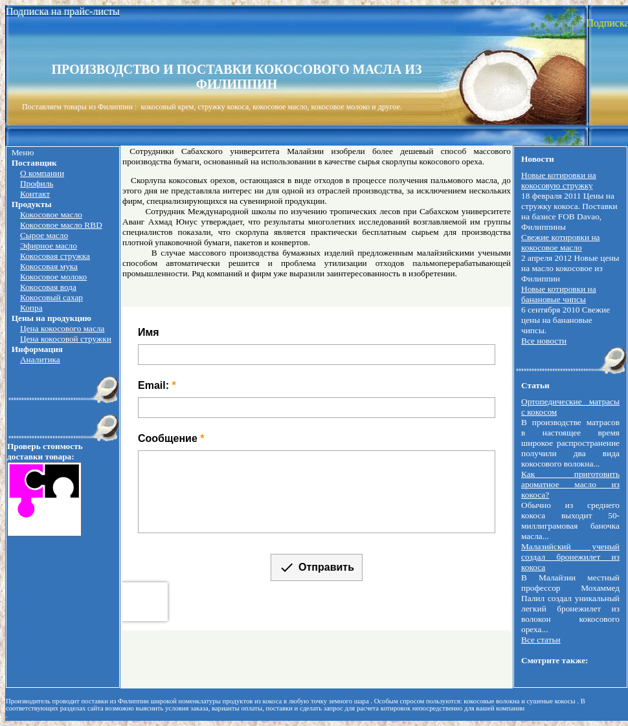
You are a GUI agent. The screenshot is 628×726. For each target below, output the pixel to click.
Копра (31, 308)
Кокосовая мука (49, 266)
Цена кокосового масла (62, 328)
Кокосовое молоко (53, 276)
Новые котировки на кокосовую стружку (558, 180)
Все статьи (541, 639)
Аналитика (40, 359)
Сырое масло (44, 235)
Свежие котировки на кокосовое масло (560, 242)
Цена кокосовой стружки (65, 339)
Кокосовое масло (51, 214)
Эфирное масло (48, 245)
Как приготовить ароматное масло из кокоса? (570, 484)
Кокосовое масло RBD (61, 225)
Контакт (35, 194)
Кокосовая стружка (55, 256)
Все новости (543, 341)
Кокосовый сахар (51, 297)
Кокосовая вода (48, 287)
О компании (42, 173)
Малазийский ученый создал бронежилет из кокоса (570, 557)
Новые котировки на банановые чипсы (558, 294)
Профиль (36, 183)
